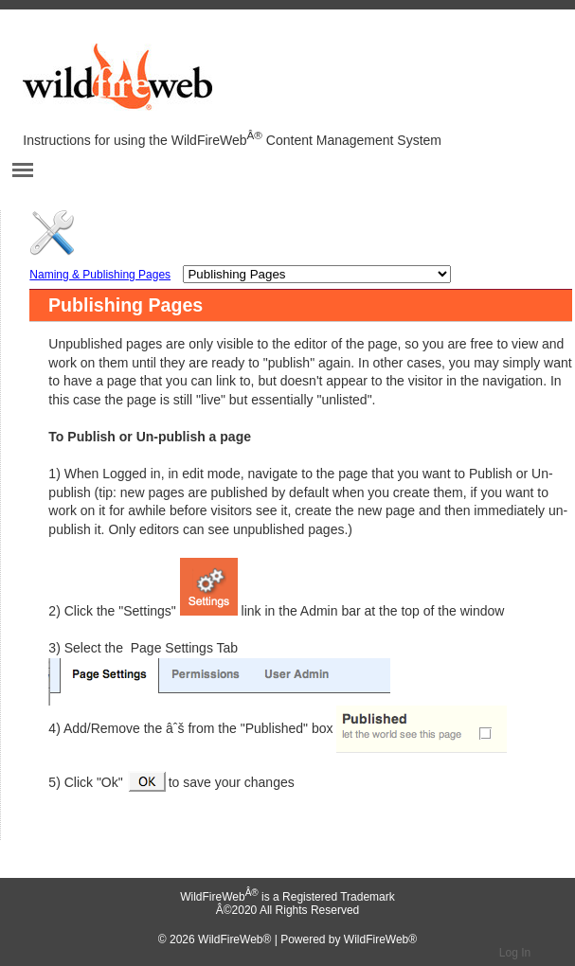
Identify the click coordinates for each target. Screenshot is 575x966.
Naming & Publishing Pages (100, 274)
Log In (514, 952)
